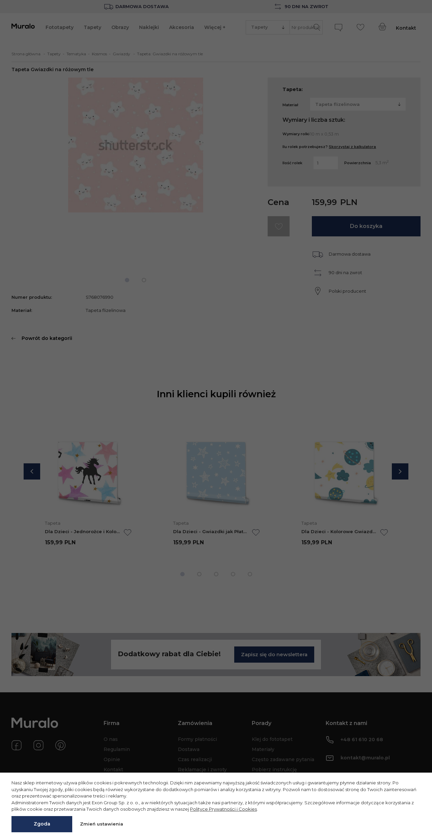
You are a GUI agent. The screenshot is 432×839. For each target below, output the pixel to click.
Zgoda (42, 824)
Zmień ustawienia (101, 824)
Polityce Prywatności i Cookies (223, 809)
